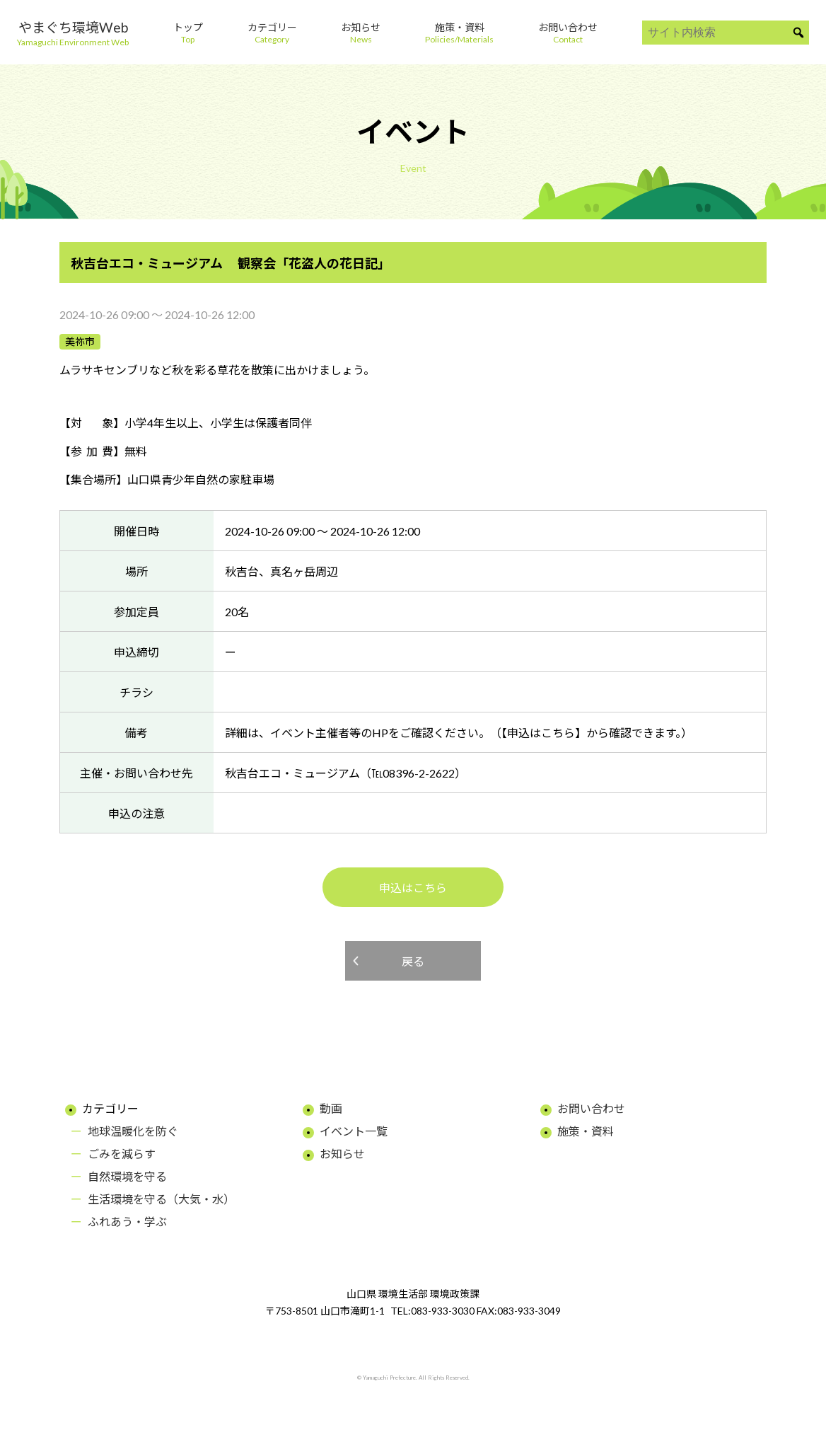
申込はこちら (413, 887)
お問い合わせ (591, 1108)
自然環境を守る (127, 1176)
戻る (413, 961)
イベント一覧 (354, 1131)
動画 (331, 1108)
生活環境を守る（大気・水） (161, 1199)
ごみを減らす (122, 1153)
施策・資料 (585, 1131)
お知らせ (342, 1153)
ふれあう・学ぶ (127, 1221)
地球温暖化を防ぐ (133, 1131)
